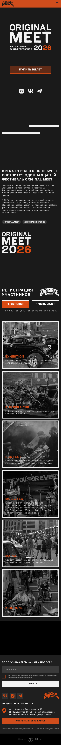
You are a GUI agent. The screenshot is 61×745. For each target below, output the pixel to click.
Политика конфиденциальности (17, 728)
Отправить (30, 683)
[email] (30, 669)
